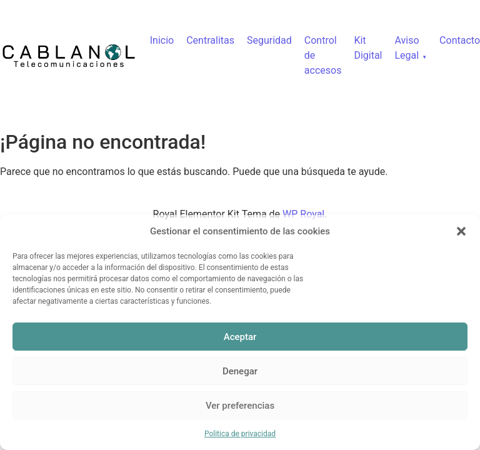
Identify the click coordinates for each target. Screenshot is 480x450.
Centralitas (210, 40)
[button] (461, 231)
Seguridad (269, 40)
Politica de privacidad (240, 433)
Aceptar (240, 336)
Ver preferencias (240, 405)
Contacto (459, 40)
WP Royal (303, 214)
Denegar (240, 371)
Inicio (162, 40)
